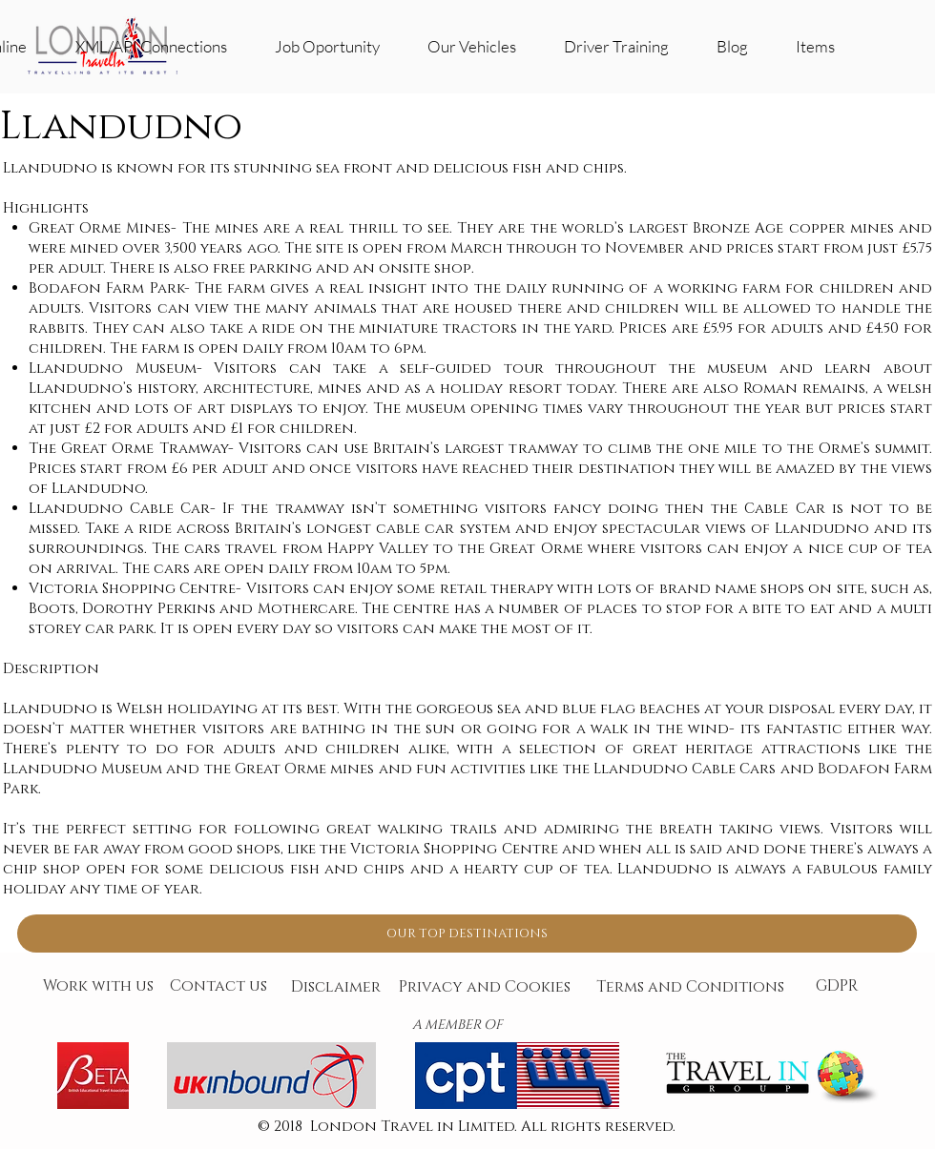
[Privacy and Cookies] (484, 987)
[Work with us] (98, 986)
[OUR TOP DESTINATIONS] (467, 933)
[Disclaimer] (336, 987)
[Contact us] (218, 986)
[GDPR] (837, 986)
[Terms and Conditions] (690, 987)
